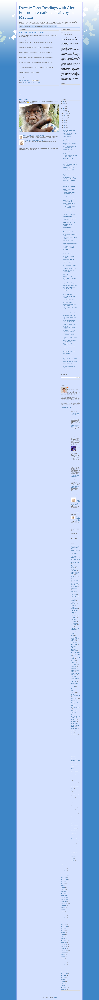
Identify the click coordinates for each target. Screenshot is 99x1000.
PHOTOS (73, 754)
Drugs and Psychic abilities (68, 259)
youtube (72, 860)
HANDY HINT (74, 681)
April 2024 (63, 913)
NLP (72, 744)
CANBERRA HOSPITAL (73, 613)
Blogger (55, 997)
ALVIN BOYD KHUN (75, 562)
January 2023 (64, 942)
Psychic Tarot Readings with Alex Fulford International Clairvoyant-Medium (47, 12)
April (65, 125)
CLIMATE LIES (74, 617)
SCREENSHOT (74, 812)
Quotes (72, 788)
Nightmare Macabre (67, 356)
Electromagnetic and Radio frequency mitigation (68, 262)
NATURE (73, 738)
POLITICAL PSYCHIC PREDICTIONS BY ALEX (75, 761)
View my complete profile (66, 407)
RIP (72, 799)
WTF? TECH (73, 856)
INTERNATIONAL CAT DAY (74, 703)
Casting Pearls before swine (69, 300)
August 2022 (63, 952)
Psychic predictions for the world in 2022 (75, 414)
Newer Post (22, 94)
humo (72, 690)
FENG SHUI (73, 662)
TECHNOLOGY (74, 835)
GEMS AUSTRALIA (75, 678)
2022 (64, 108)
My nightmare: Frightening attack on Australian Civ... (69, 305)
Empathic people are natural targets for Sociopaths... (69, 321)
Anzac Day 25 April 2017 (68, 158)
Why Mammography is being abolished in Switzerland (69, 247)
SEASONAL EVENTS (75, 814)
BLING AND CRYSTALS (73, 600)
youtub (72, 858)
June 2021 (63, 979)
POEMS (72, 758)
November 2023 (64, 922)
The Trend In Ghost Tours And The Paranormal (69, 207)
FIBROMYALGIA (74, 664)
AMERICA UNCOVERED (74, 570)
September (66, 117)
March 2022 (63, 962)
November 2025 (64, 875)
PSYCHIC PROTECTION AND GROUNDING (31, 82)
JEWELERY (73, 705)
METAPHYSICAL (74, 723)
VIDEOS (73, 847)
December (66, 111)
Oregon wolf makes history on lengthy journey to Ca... (69, 131)
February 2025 (64, 893)
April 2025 (63, 889)
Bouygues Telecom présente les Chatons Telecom (69, 141)
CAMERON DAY (74, 610)
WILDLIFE (73, 852)
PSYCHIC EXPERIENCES (74, 776)
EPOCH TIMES (74, 644)
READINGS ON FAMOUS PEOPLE (75, 794)
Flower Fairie (73, 666)
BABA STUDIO (74, 594)
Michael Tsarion (74, 728)
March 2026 (63, 868)
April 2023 (63, 936)
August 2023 (63, 928)
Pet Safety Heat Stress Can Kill (69, 273)
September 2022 (64, 950)
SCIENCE (73, 809)
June (65, 122)
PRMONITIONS (74, 766)
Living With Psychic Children (69, 351)
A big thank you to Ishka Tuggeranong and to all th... (69, 283)
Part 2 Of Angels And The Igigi (69, 149)
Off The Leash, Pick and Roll (69, 222)
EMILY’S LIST (74, 642)
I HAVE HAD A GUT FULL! (68, 274)
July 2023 (63, 930)
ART (72, 578)
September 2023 (64, 926)
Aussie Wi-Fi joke (23, 99)
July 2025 (63, 883)
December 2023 (64, 920)
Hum (72, 688)
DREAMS (73, 633)
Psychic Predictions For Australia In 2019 (78, 449)
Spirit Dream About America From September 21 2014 (70, 210)
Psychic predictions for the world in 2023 (75, 476)
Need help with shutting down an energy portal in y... (69, 254)
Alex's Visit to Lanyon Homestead (70, 162)
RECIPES (73, 797)
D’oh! (72, 626)
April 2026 (63, 866)
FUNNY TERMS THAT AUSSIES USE (75, 674)
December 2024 (64, 897)
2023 (64, 106)
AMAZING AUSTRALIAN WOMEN (74, 566)
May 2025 (63, 887)
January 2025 (64, 895)
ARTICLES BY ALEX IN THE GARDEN (75, 584)
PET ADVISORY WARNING (74, 752)
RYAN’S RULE (74, 807)
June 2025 (63, 885)
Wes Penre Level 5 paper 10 (69, 355)
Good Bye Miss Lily (67, 184)
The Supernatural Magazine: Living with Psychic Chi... (69, 349)
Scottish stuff (73, 811)
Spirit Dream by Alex (67, 302)
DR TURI (73, 631)
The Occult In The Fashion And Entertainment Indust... (69, 219)
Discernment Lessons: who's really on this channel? (69, 310)
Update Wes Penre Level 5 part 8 (70, 361)
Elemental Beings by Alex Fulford (70, 285)
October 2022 (64, 948)
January (65, 369)
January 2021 (64, 989)
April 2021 (63, 983)
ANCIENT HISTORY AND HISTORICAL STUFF (75, 573)
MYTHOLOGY (74, 736)
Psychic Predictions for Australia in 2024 (75, 487)
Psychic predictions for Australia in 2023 (27, 146)
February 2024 (64, 917)
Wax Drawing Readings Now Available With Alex (69, 193)
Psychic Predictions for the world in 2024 (75, 465)
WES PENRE (74, 850)
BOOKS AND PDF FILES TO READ (74, 608)
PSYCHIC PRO (74, 782)
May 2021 (63, 981)
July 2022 (63, 954)
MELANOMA (73, 721)
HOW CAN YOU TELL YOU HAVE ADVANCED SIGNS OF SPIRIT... (69, 327)
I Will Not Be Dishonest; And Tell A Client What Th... (70, 165)
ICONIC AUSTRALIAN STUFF (75, 695)
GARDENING (74, 676)
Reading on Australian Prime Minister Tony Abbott (69, 367)
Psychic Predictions (75, 779)
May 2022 (63, 958)
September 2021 (64, 973)
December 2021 (64, 967)
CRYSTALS (73, 621)
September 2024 (64, 903)
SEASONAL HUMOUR (73, 818)
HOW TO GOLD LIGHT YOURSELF (68, 183)
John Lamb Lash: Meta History (69, 364)
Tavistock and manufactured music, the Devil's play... (69, 251)
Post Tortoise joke (66, 353)
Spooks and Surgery (67, 294)
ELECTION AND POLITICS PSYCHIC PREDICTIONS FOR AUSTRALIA (75, 639)
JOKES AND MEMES (75, 707)
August (65, 118)
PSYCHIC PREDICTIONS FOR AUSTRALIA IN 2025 (33, 135)
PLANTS (73, 756)
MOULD (72, 730)
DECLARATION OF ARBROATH (75, 629)
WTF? (72, 854)
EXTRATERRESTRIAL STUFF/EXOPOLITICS (75, 654)
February (66, 129)
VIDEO (72, 845)
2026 (64, 101)
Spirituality (73, 830)
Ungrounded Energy (67, 263)
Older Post (56, 94)
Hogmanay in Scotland (67, 276)
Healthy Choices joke (67, 220)
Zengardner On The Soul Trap (69, 241)
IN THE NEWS (74, 700)
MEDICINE (73, 719)
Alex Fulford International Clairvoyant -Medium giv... (69, 198)
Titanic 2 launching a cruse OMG (69, 268)
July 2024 (63, 907)
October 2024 (64, 901)
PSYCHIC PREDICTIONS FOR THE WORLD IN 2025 (35, 140)
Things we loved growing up (74, 838)
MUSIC (72, 732)
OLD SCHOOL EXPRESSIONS (74, 747)
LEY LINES (73, 712)
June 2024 (63, 909)
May (65, 123)
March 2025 (63, 891)
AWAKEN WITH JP (75, 588)
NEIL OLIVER (74, 739)
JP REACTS (73, 710)
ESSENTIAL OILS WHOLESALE (74, 650)
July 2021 (63, 977)
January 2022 (64, 965)
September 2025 (64, 879)
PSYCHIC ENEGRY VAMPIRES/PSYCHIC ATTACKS (75, 773)
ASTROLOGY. (74, 586)
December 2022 (64, 944)
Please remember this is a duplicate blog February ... (69, 334)
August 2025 (63, 881)
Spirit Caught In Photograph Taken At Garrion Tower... (68, 170)
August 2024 (63, 905)
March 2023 (63, 938)
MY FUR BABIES (74, 734)
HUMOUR (73, 692)
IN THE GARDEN (74, 698)
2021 (64, 110)
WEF (72, 848)
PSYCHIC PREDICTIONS (74, 769)
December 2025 (64, 873)
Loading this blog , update (68, 153)
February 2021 (64, 987)
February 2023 (64, 940)
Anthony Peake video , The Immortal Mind (68, 271)
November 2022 (64, 946)
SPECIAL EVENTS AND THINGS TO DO (75, 821)
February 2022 (64, 964)
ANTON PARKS (74, 576)
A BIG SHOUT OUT (75, 553)
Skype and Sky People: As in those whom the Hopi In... (69, 331)
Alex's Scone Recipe (67, 216)
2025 (64, 103)
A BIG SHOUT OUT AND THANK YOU (75, 557)
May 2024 (63, 911)
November (66, 113)
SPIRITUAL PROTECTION (74, 828)
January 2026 (64, 871)
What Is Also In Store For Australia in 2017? (68, 201)
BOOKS (72, 605)
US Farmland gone (67, 136)
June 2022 (63, 956)
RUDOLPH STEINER (75, 804)
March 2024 (63, 915)
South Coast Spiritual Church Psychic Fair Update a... (69, 288)
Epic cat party (66, 249)
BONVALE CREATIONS (73, 603)
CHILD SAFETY (74, 615)
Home (21, 26)
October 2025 (64, 877)
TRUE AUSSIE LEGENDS (74, 843)
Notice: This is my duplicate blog (69, 281)
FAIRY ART (73, 660)
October (65, 115)
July (65, 120)
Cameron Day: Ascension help (69, 315)
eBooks (72, 635)
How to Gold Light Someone (69, 180)
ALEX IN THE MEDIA (75, 559)
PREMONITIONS (74, 764)
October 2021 (64, 971)
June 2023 (63, 932)
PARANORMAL (74, 749)
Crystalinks (73, 619)
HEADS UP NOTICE (75, 683)
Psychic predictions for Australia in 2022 (75, 426)
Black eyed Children (67, 227)
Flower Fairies (74, 668)
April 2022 (63, 960)
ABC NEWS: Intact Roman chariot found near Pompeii (70, 134)
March (65, 127)
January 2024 (64, 918)
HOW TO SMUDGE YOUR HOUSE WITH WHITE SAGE (69, 178)
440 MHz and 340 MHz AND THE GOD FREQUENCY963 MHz (75, 547)
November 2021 (64, 969)
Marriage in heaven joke (68, 363)
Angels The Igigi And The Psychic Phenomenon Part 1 (70, 151)
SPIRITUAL (73, 825)
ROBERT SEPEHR (75, 801)
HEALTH (73, 686)
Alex (70, 387)
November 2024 (64, 899)
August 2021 (63, 975)
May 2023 (63, 934)
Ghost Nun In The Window (68, 167)
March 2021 (63, 985)
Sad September (66, 290)
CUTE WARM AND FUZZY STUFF (75, 624)
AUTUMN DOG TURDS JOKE (69, 214)
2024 (64, 105)
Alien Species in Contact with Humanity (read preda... (69, 313)
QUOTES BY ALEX (75, 790)
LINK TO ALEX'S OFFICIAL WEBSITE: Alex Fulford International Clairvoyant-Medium (40, 26)
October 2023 (64, 924)
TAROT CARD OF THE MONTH (74, 833)
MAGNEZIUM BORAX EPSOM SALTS (75, 717)
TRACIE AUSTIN (74, 840)
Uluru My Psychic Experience (69, 322)
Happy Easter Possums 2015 (69, 335)
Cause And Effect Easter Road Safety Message (69, 341)
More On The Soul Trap (68, 240)
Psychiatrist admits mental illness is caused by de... (70, 244)
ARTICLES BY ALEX (75, 580)
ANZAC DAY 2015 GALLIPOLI (69, 324)
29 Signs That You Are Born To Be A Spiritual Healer (70, 156)
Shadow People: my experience (69, 299)
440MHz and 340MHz (75, 550)
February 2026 (64, 870)
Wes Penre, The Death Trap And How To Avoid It (69, 229)
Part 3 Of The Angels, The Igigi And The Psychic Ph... (69, 147)
